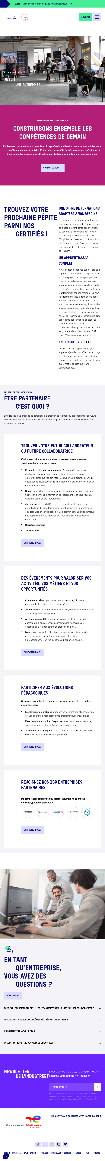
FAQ (87, 1153)
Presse (97, 1153)
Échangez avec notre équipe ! (84, 1116)
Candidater (85, 17)
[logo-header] (17, 17)
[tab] (52, 1010)
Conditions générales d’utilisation (20, 1153)
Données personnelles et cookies (56, 1153)
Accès (78, 1153)
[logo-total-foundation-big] (23, 1121)
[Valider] (97, 1087)
